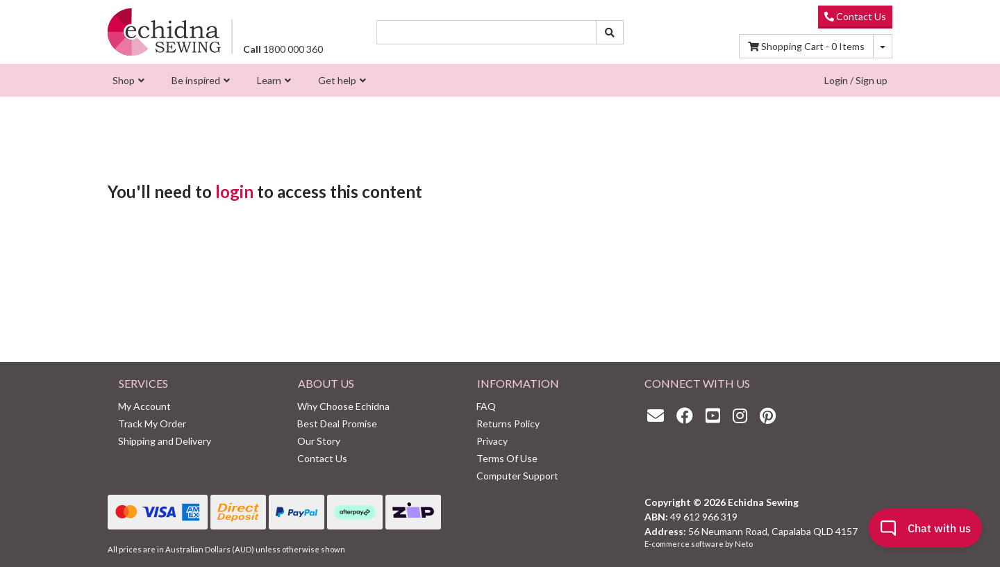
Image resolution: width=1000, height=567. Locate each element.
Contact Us (855, 16)
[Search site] (610, 32)
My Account (144, 406)
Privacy (492, 441)
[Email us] (659, 415)
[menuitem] (126, 80)
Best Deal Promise (337, 423)
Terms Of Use (507, 458)
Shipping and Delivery (164, 441)
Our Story (318, 441)
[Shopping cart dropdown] (882, 46)
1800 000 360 (283, 49)
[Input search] (486, 32)
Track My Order (152, 423)
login (234, 191)
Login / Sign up (856, 80)
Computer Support (517, 476)
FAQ (486, 406)
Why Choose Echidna (343, 406)
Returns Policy (508, 423)
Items (806, 46)
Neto (744, 543)
